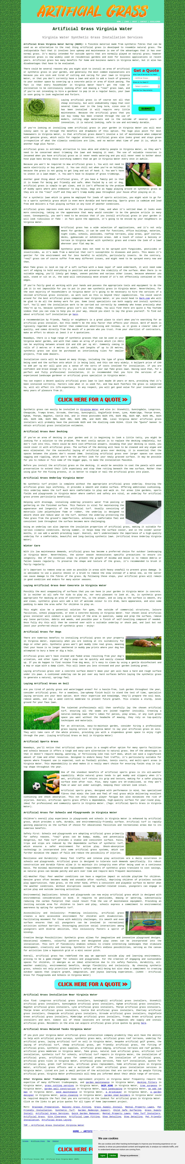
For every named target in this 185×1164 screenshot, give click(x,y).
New (48, 1141)
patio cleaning (69, 1095)
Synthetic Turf (64, 1110)
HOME (119, 22)
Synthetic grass (33, 409)
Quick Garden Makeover (86, 1113)
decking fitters (147, 1082)
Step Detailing (112, 1117)
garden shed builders (117, 1095)
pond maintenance (66, 1092)
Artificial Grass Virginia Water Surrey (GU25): (54, 44)
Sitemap (25, 1141)
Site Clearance (57, 1117)
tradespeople (69, 1082)
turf (73, 515)
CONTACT (143, 22)
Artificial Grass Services (52, 1113)
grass (59, 883)
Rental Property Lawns (139, 1107)
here (75, 314)
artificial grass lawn (79, 381)
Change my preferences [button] (129, 1155)
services (38, 696)
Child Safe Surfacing (127, 1110)
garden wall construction (59, 1089)
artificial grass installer (51, 295)
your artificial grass (131, 576)
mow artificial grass (79, 164)
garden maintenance (97, 1082)
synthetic (75, 338)
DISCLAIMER (155, 22)
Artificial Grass (34, 1117)
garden (153, 216)
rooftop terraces (115, 234)
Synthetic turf (83, 947)
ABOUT (134, 22)
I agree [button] (102, 1155)
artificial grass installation (51, 425)
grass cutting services (59, 1085)
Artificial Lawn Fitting (84, 1117)
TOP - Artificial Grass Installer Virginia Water (54, 1125)
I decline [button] (113, 1155)
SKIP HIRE (107, 1085)
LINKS (126, 22)
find (33, 1000)
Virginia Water (89, 409)
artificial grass (90, 47)
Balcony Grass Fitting (76, 1107)
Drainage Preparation (45, 1107)
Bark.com (144, 298)
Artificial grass (67, 861)
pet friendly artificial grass (117, 1045)
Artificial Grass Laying (56, 1120)
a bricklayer (114, 1092)
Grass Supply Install (108, 1107)
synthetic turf (37, 484)
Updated (55, 1141)
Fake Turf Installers (146, 1113)
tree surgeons (148, 1085)
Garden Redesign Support (94, 1110)
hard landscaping (112, 1089)
